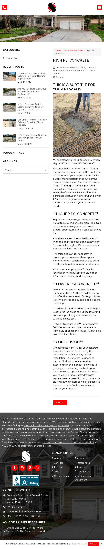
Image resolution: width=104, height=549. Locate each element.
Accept (93, 544)
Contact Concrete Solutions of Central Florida (68, 442)
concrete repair (92, 422)
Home (58, 50)
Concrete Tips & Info (73, 50)
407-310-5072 (9, 446)
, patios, (53, 425)
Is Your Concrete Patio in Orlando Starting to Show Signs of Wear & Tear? (30, 107)
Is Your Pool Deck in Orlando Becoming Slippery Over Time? (32, 138)
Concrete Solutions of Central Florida (23, 418)
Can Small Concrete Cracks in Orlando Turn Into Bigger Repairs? (32, 122)
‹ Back (60, 402)
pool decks (29, 425)
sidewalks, (64, 425)
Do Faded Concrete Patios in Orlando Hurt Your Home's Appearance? (31, 76)
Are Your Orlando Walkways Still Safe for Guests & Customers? (31, 91)
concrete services (80, 418)
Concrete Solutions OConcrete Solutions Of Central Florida (74, 70)
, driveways (42, 425)
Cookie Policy (80, 544)
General (60, 77)
